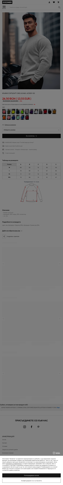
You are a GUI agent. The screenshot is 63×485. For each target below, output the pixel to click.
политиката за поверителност (14, 463)
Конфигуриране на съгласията (31, 481)
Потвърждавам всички (31, 475)
